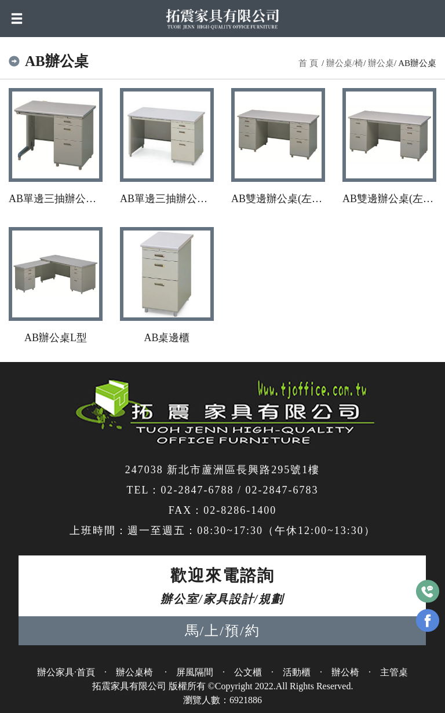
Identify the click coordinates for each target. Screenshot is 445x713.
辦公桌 (381, 63)
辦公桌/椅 (344, 63)
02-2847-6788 (197, 490)
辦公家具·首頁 (66, 672)
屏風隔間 (194, 672)
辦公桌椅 (135, 672)
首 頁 (308, 63)
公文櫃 (248, 672)
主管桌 (394, 672)
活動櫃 (297, 672)
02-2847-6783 (282, 490)
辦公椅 (345, 672)
